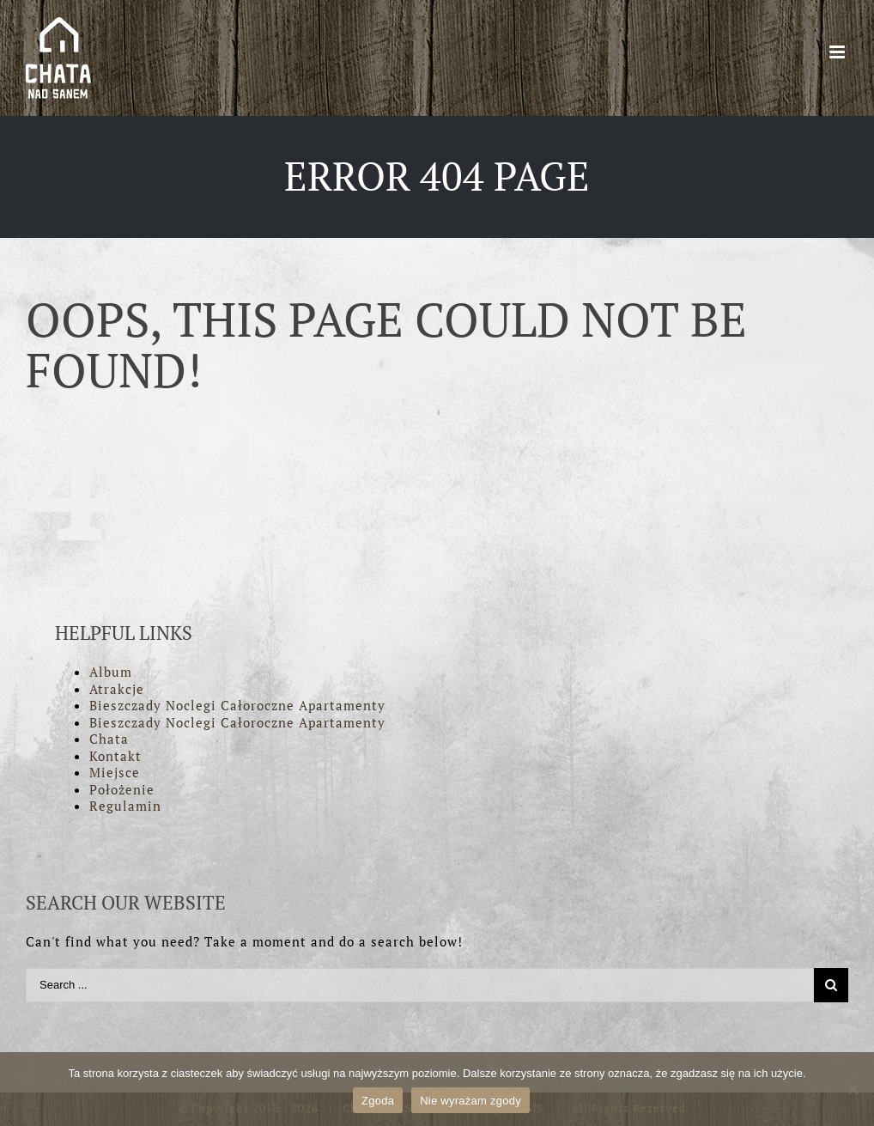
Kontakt (115, 755)
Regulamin (125, 805)
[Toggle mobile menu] (838, 52)
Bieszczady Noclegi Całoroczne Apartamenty (237, 705)
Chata (109, 738)
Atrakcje (116, 688)
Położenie (122, 789)
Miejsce (114, 772)
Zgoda (377, 1100)
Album (110, 671)
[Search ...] (420, 985)
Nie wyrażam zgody (470, 1100)
